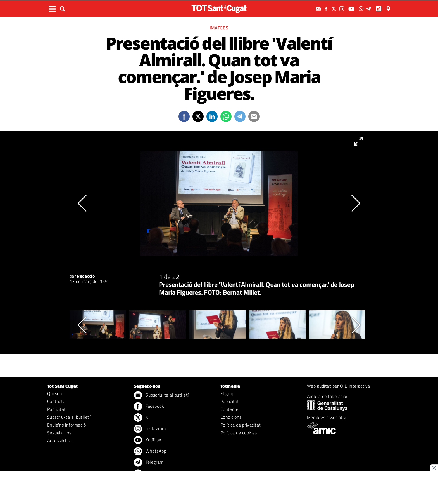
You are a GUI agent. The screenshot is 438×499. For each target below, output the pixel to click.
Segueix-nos (59, 432)
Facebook (149, 406)
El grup (227, 393)
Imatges (219, 27)
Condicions (231, 417)
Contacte (56, 401)
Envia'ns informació (66, 424)
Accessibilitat (60, 440)
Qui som (55, 393)
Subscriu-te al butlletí (68, 417)
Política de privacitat (240, 424)
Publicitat (56, 409)
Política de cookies (238, 432)
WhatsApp (150, 451)
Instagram (150, 429)
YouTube (147, 440)
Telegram (148, 462)
